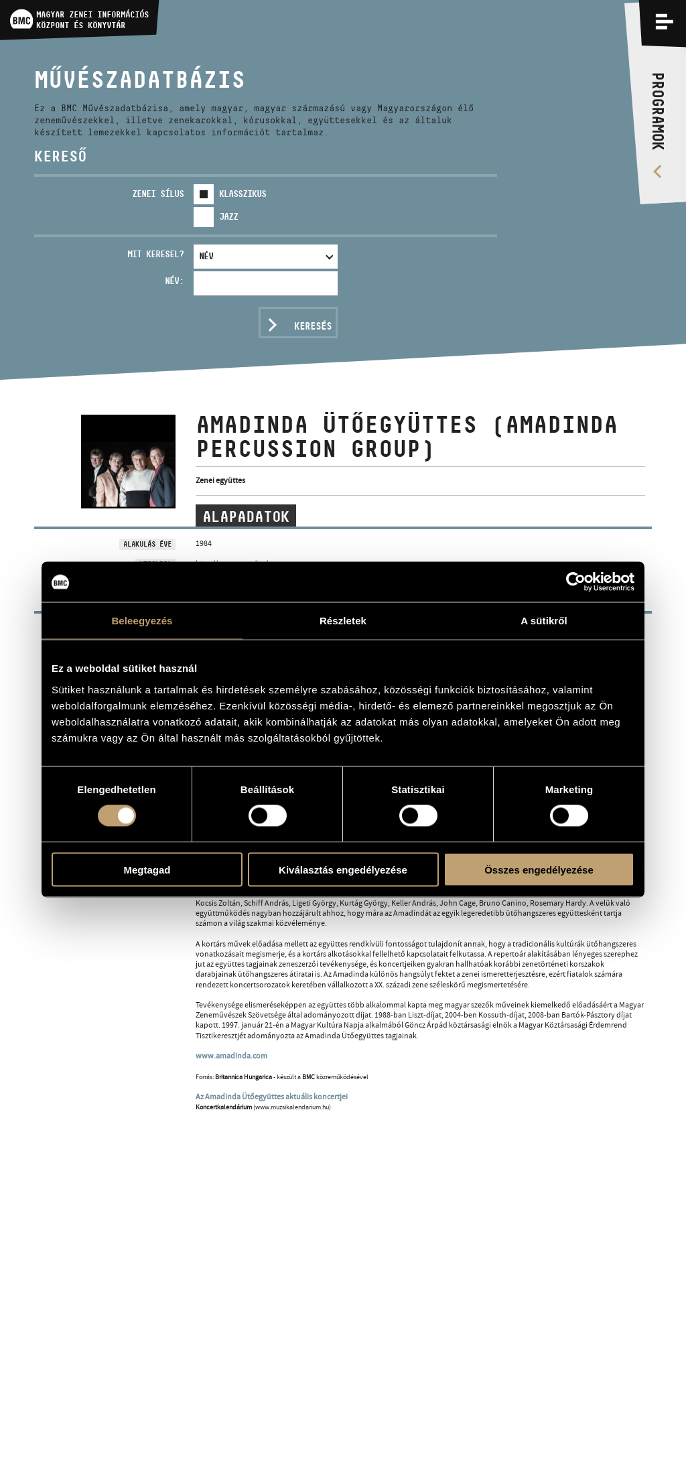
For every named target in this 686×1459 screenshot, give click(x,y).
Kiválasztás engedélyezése (343, 869)
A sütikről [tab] (544, 620)
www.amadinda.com (231, 1055)
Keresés (313, 326)
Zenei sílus (158, 193)
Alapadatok (245, 516)
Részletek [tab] (343, 620)
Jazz (228, 216)
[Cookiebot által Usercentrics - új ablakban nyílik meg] (575, 582)
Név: (174, 280)
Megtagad (146, 869)
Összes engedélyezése (539, 869)
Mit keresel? (155, 254)
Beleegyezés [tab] (141, 620)
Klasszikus (242, 193)
